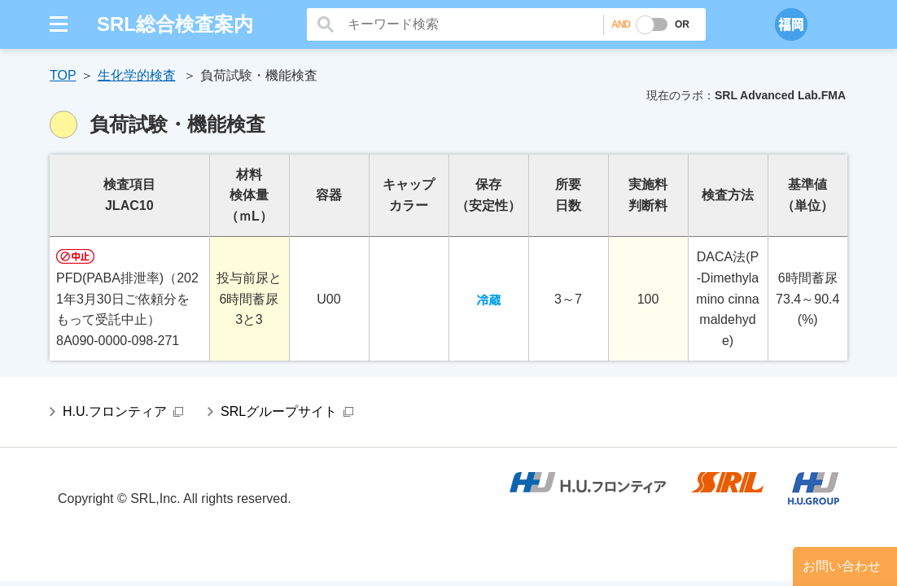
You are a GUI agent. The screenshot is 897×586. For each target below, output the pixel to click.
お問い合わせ (842, 566)
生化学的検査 (137, 75)
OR (682, 24)
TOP (63, 75)
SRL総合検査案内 (175, 24)
